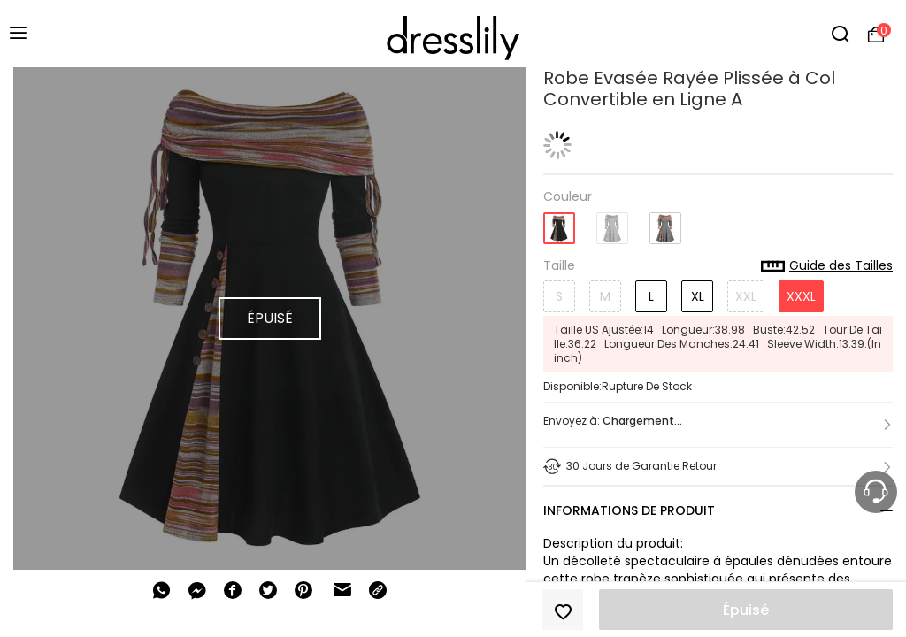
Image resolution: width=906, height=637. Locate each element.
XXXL (801, 296)
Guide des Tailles (827, 266)
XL (697, 296)
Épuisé (746, 610)
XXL (745, 296)
